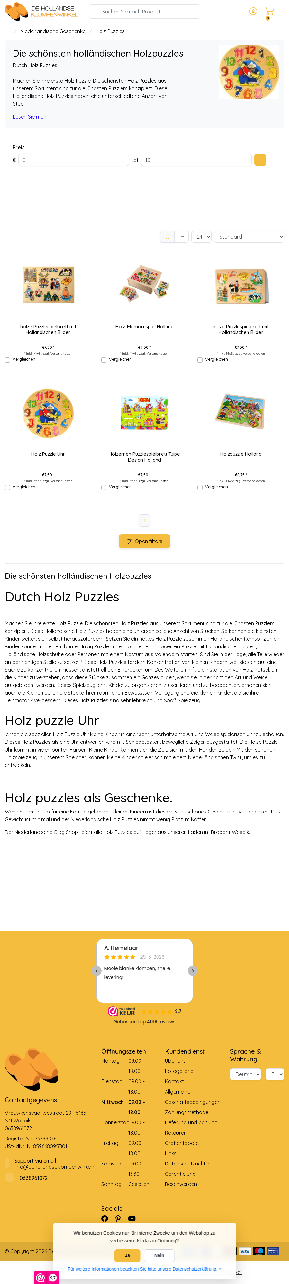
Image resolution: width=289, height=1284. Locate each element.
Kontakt (174, 1081)
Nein (159, 1255)
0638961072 (18, 1128)
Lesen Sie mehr (30, 116)
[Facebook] (107, 1218)
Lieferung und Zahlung (191, 1122)
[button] (252, 11)
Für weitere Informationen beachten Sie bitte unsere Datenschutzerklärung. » (144, 1268)
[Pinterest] (120, 1218)
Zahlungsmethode (186, 1112)
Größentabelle (182, 1143)
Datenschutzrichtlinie (189, 1163)
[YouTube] (134, 1218)
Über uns (175, 1061)
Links (170, 1153)
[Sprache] (245, 1074)
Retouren (176, 1133)
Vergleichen (24, 359)
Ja (127, 1255)
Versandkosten (61, 353)
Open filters (144, 541)
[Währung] (275, 1074)
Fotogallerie (179, 1071)
